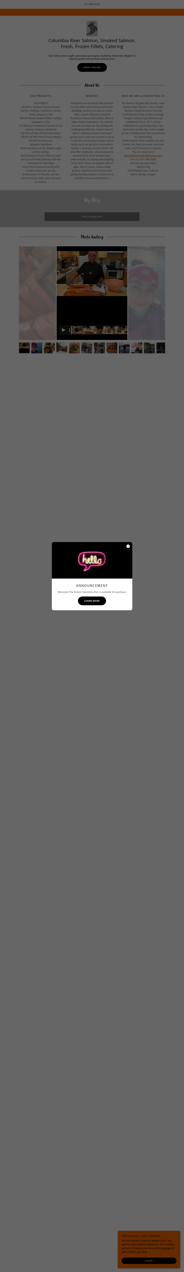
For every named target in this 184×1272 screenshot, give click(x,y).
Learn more (92, 601)
